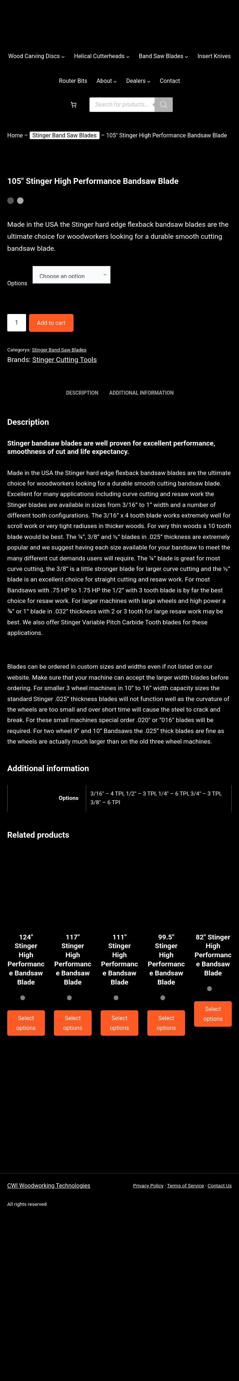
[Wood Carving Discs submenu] (63, 56)
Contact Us (219, 1185)
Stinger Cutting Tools (64, 359)
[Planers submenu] (213, 1014)
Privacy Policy (148, 1185)
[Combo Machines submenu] (164, 104)
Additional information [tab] (141, 393)
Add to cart (51, 322)
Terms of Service (185, 1185)
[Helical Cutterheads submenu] (128, 56)
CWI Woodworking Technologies (48, 1185)
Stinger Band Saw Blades (65, 135)
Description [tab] (82, 393)
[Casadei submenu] (186, 56)
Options (17, 283)
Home (15, 135)
